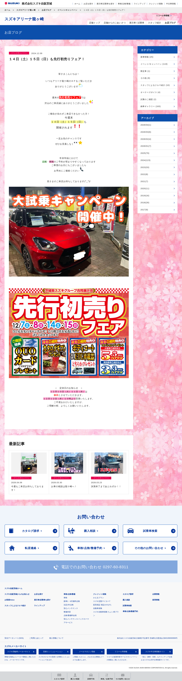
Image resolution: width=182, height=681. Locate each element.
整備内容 (67, 612)
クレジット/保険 (156, 4)
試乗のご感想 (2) (148, 99)
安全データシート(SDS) (14, 638)
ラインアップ (139, 4)
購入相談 (126, 600)
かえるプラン (98, 598)
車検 (65, 598)
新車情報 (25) (147, 57)
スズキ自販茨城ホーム (13, 588)
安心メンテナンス (71, 608)
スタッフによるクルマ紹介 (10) (155, 85)
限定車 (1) (145, 71)
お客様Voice (10, 600)
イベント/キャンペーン (67, 10)
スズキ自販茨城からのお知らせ (17, 594)
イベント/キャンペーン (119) (154, 64)
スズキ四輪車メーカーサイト (18, 652)
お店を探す (88, 4)
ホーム (77, 4)
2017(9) (144, 210)
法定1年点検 (68, 605)
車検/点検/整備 (124, 4)
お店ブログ (46, 10)
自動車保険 (97, 608)
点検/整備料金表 (70, 615)
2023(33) (145, 167)
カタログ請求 (128, 594)
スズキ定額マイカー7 (101, 601)
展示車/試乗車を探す (105, 4)
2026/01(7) (146, 146)
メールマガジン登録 (87, 652)
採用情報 (155, 600)
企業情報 (155, 594)
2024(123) (146, 160)
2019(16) (145, 196)
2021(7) (144, 181)
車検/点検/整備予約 (130, 611)
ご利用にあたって (36, 638)
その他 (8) (145, 78)
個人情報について (56, 638)
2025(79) (145, 153)
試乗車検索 (127, 606)
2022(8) (144, 174)
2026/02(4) (146, 139)
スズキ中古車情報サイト (155, 652)
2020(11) (145, 188)
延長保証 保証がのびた (102, 605)
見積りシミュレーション (53, 652)
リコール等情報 (121, 652)
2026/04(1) (146, 125)
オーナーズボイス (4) (150, 92)
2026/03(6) (146, 132)
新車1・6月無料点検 (72, 601)
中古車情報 (171, 4)
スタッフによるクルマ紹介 (15, 606)
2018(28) (145, 202)
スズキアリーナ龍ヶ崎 (26, 10)
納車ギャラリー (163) (151, 106)
